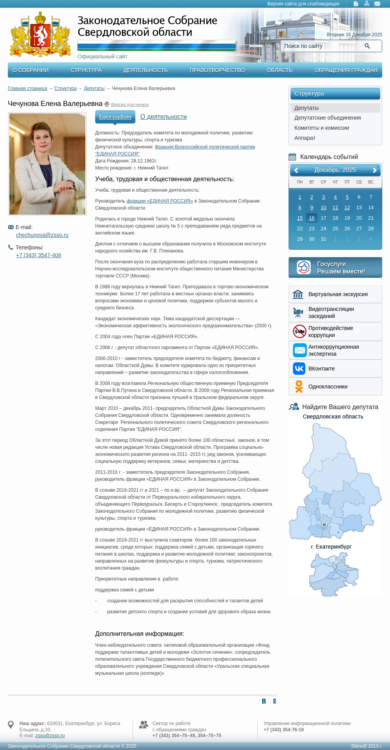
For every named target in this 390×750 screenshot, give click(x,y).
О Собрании (30, 70)
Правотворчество (217, 70)
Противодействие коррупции (330, 331)
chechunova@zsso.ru (42, 235)
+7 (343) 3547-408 (38, 255)
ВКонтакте (321, 368)
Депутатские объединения (327, 118)
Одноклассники (327, 386)
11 (335, 207)
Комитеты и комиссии (321, 128)
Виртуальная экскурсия (338, 294)
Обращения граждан (346, 70)
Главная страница (27, 88)
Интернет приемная (335, 267)
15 (300, 218)
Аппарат (305, 138)
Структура (86, 70)
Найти (367, 46)
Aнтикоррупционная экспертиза (333, 350)
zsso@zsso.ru (50, 735)
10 (323, 207)
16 (311, 218)
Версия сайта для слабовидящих (304, 4)
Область (279, 70)
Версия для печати (130, 104)
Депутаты (94, 88)
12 (347, 207)
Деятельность (146, 70)
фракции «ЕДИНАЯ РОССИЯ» (160, 201)
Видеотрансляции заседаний (331, 312)
